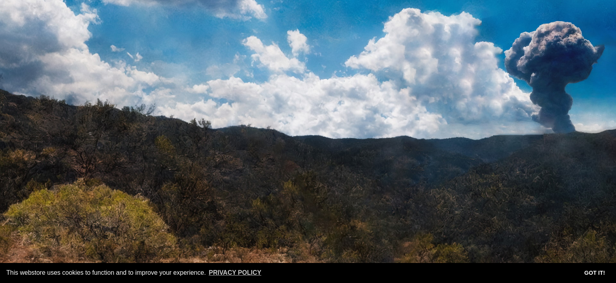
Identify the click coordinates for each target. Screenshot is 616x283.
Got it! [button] (594, 273)
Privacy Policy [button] (235, 272)
